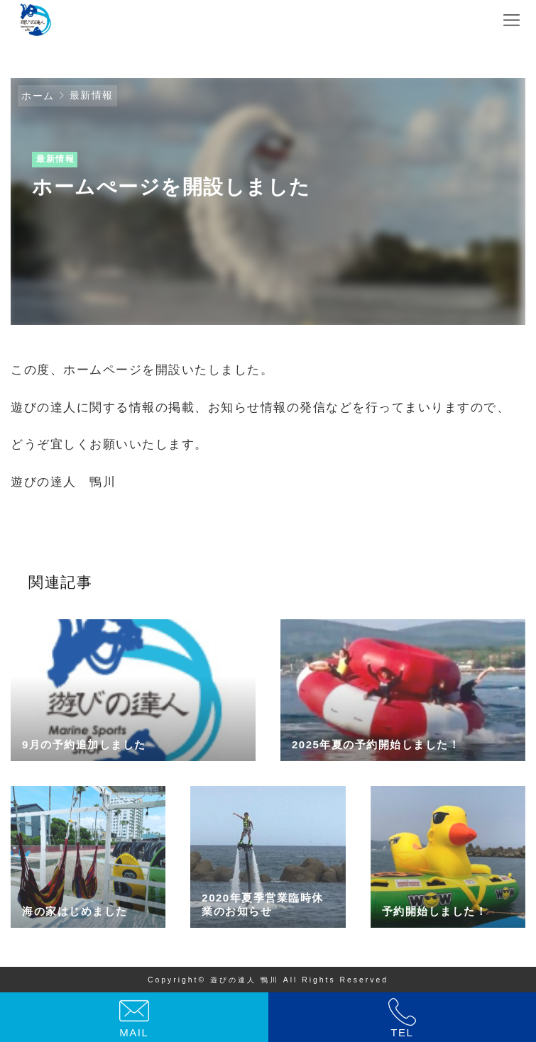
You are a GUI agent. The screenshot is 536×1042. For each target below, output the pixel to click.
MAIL (133, 1032)
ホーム (38, 95)
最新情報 (92, 95)
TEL (401, 1032)
